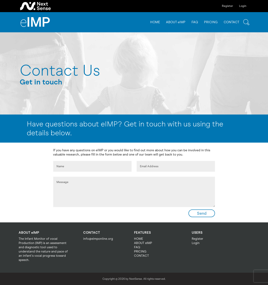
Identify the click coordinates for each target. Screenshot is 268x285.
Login (242, 6)
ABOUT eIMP (175, 22)
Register (227, 6)
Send (201, 213)
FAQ (194, 22)
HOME (155, 22)
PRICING (211, 22)
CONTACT (231, 22)
